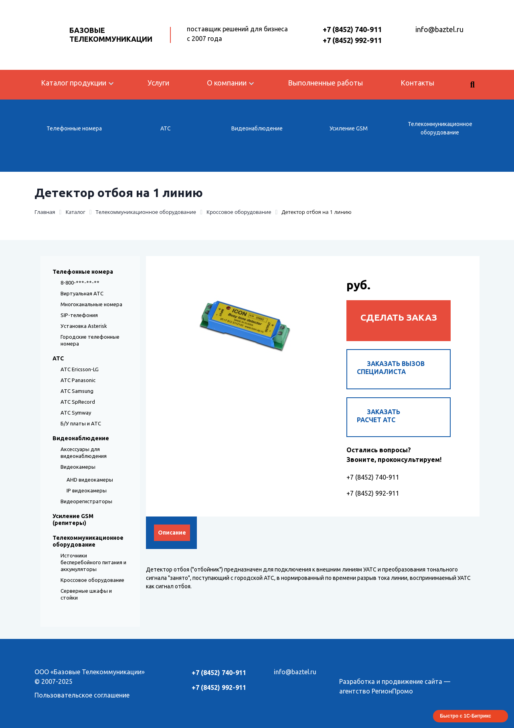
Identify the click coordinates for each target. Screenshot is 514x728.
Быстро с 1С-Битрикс (465, 716)
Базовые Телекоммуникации (110, 34)
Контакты (417, 83)
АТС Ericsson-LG (80, 369)
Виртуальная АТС (82, 293)
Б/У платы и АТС (81, 423)
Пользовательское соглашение (82, 695)
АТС (165, 128)
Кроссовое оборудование (92, 580)
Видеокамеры (78, 467)
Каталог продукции (73, 83)
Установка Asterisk (84, 326)
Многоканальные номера (91, 304)
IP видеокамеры (87, 490)
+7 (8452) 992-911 (352, 40)
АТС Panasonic (78, 380)
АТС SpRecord (78, 402)
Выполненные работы (325, 83)
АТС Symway (76, 412)
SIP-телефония (79, 315)
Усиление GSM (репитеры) (73, 519)
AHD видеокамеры (90, 479)
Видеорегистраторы (86, 501)
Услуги (158, 83)
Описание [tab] (172, 536)
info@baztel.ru (439, 29)
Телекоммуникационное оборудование (440, 128)
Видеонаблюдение (257, 128)
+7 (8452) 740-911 (352, 29)
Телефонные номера (74, 128)
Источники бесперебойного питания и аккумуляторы (93, 562)
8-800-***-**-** (80, 282)
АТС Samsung (77, 391)
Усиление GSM (349, 128)
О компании (227, 83)
